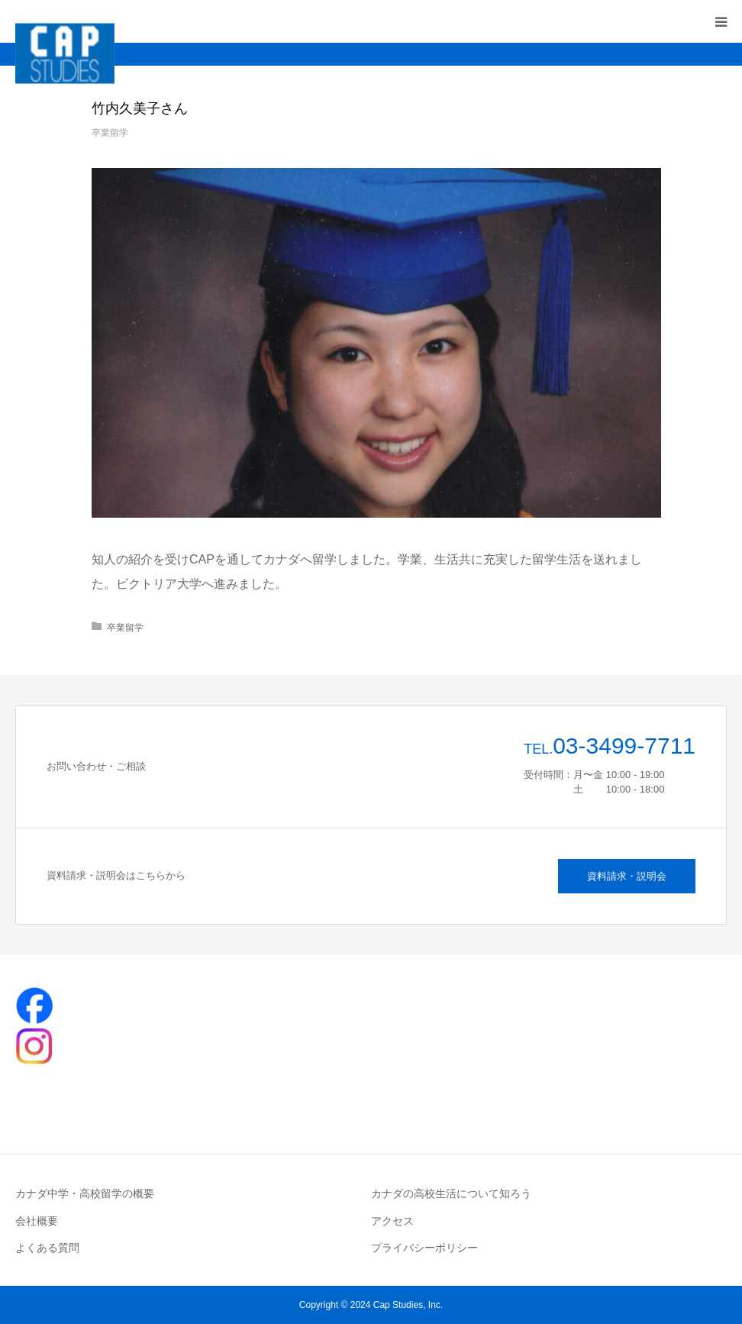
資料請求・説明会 (626, 876)
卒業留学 (110, 133)
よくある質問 (47, 1248)
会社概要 (36, 1221)
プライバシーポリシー (424, 1248)
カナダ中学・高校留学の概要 (84, 1193)
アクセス (392, 1221)
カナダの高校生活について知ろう (451, 1193)
